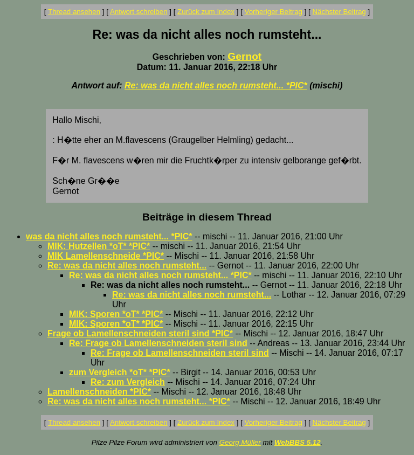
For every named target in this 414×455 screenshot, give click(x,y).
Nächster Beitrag (338, 12)
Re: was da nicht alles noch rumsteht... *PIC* (216, 85)
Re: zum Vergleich (128, 382)
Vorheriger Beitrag (273, 12)
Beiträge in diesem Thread (207, 217)
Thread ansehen (74, 12)
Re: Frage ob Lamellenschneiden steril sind (158, 343)
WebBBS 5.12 (297, 442)
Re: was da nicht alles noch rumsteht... (126, 265)
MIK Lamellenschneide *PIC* (105, 255)
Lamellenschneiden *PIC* (99, 391)
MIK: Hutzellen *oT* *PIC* (98, 246)
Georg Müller (240, 442)
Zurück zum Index (205, 12)
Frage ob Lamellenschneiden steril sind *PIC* (140, 333)
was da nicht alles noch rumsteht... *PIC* (109, 236)
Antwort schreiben (139, 12)
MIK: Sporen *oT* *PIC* (116, 314)
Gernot (244, 56)
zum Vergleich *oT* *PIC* (119, 372)
